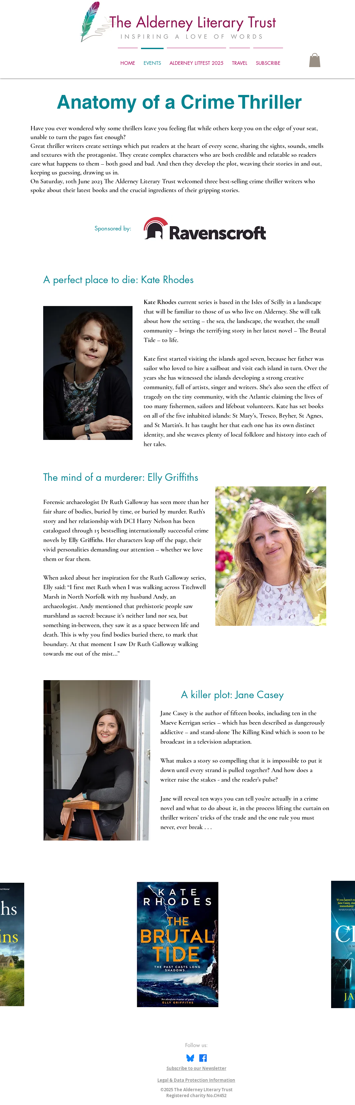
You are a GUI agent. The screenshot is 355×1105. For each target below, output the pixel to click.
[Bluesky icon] (190, 1058)
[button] (315, 60)
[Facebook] (203, 1058)
